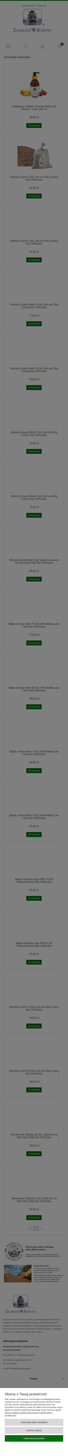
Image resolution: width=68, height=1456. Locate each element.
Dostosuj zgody (34, 1430)
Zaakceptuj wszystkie (33, 1438)
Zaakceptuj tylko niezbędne (33, 1422)
